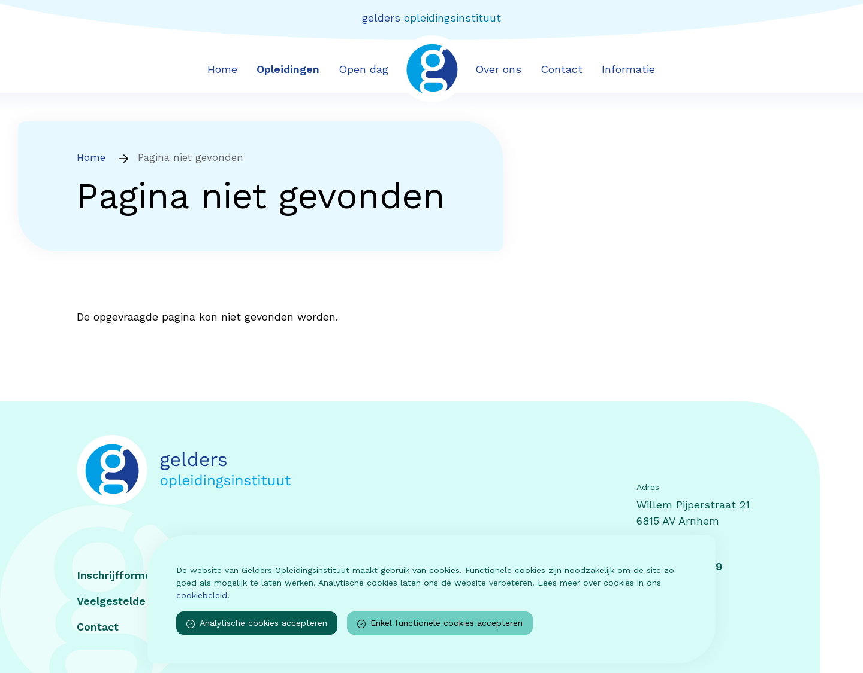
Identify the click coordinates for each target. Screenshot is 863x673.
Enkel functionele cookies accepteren (440, 623)
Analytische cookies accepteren (256, 623)
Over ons (498, 69)
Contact (562, 69)
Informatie (628, 69)
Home (222, 69)
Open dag (363, 69)
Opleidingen (288, 69)
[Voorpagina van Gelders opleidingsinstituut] (432, 68)
